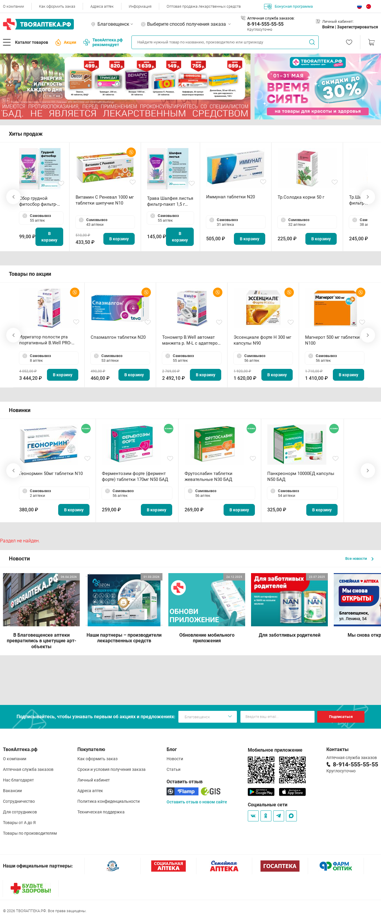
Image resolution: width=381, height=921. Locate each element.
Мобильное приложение (275, 750)
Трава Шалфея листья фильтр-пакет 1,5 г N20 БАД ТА (170, 201)
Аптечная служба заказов (28, 769)
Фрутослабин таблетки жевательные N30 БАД (208, 476)
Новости (175, 758)
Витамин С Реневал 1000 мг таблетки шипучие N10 (105, 200)
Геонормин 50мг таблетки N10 (51, 473)
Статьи (173, 769)
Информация (140, 6)
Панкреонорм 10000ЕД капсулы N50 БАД (300, 476)
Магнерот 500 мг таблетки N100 (332, 340)
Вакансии (12, 790)
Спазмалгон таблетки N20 (118, 337)
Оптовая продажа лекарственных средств (204, 6)
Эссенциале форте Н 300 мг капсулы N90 (262, 340)
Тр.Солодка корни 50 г (301, 197)
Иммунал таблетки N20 (230, 197)
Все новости (359, 558)
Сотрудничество (19, 801)
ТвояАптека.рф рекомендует (103, 42)
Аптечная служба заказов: (270, 18)
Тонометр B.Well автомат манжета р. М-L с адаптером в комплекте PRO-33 (191, 340)
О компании (13, 6)
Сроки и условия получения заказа (111, 769)
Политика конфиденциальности (108, 801)
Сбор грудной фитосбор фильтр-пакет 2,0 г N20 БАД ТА (39, 201)
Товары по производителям (30, 833)
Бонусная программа (288, 6)
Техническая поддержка (101, 812)
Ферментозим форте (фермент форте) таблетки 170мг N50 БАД (135, 476)
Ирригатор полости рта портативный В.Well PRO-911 (45, 340)
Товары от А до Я (19, 822)
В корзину (49, 236)
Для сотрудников (20, 812)
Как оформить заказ (57, 6)
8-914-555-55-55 (265, 24)
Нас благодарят (18, 780)
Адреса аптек (102, 6)
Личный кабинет (93, 780)
